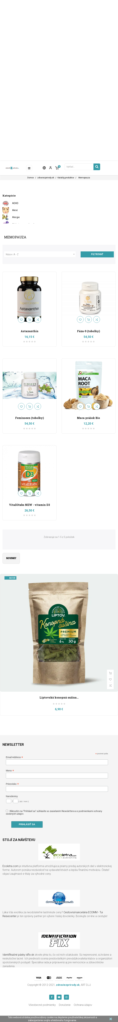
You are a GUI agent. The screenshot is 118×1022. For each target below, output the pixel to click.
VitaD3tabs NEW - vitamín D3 (29, 504)
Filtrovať (97, 254)
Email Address (14, 757)
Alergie (16, 217)
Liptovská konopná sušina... (59, 697)
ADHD (15, 203)
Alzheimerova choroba (24, 224)
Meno (10, 770)
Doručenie (65, 1004)
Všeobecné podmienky (42, 1004)
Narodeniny (12, 796)
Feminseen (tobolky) (29, 418)
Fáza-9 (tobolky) (88, 331)
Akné (15, 210)
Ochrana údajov (83, 1004)
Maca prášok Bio (88, 418)
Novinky (11, 558)
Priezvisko (12, 784)
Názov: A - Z (41, 254)
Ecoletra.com (11, 866)
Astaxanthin (29, 331)
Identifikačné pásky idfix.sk (18, 954)
